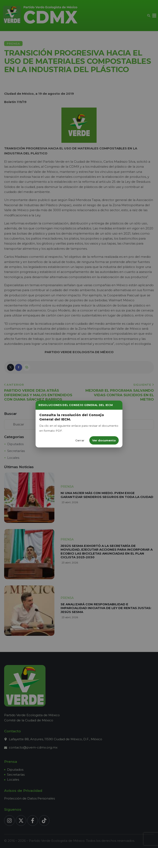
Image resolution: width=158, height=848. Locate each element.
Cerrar (79, 440)
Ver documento (104, 440)
